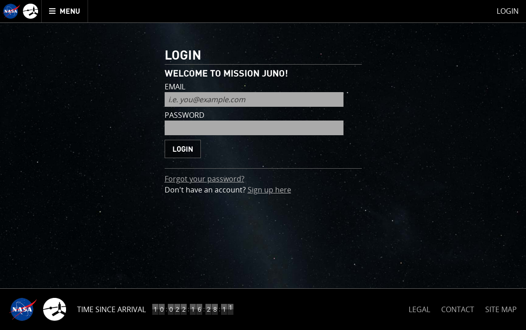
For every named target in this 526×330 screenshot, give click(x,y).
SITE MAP (501, 309)
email (175, 87)
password (185, 115)
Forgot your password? (204, 179)
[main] (263, 165)
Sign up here (269, 189)
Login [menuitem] (508, 11)
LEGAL (419, 307)
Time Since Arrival (111, 309)
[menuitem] (65, 11)
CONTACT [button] (457, 309)
